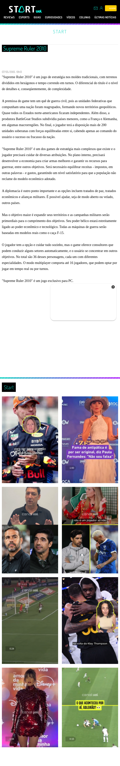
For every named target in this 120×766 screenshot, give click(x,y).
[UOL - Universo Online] (39, 11)
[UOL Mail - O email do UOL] (95, 8)
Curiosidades (60, 17)
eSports (25, 17)
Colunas (97, 17)
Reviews (8, 17)
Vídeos (80, 17)
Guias (40, 17)
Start (60, 31)
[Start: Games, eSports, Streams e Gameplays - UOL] (22, 9)
